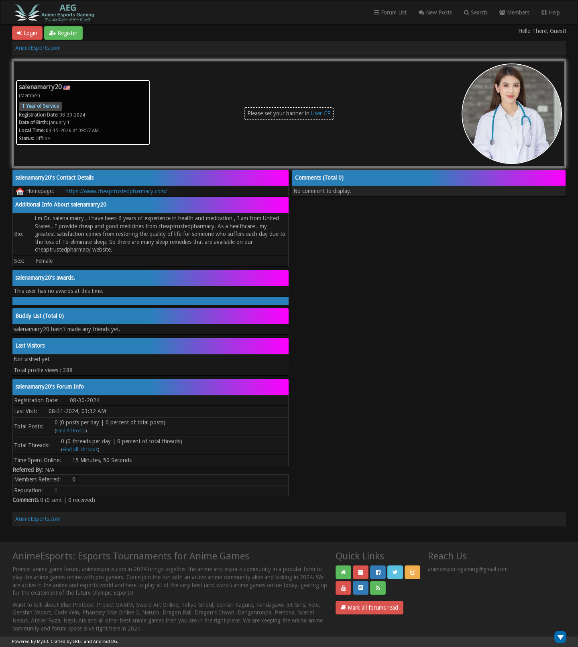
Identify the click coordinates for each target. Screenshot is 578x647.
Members (514, 12)
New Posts (435, 12)
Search (475, 12)
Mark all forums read (369, 607)
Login (27, 33)
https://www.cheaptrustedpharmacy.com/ (116, 191)
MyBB (42, 641)
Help (550, 12)
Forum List (390, 12)
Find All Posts (70, 431)
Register (63, 33)
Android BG (105, 641)
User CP (321, 113)
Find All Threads (80, 449)
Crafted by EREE (67, 641)
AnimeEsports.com (38, 48)
